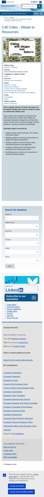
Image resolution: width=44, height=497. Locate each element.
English (6, 76)
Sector (7, 257)
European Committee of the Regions (18, 407)
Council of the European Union (16, 384)
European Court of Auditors (14, 396)
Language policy (10, 454)
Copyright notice (13, 307)
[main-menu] (41, 13)
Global (6, 99)
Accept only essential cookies (21, 492)
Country (8, 239)
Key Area (8, 231)
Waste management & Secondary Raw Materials (19, 92)
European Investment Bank (14, 411)
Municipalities (8, 97)
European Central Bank (13, 392)
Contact (10, 313)
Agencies (7, 430)
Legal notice (11, 305)
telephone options (19, 339)
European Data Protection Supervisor (18, 418)
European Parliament (12, 377)
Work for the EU (10, 447)
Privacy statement (14, 309)
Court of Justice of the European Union (19, 388)
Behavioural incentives (11, 87)
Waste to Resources (10, 103)
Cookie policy (12, 311)
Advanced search (36, 10)
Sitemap (10, 316)
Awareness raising (10, 85)
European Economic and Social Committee (20, 403)
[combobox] (22, 226)
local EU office (19, 346)
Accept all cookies (17, 486)
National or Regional (10, 67)
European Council (11, 380)
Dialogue (11, 17)
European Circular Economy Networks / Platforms (18, 19)
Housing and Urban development (14, 90)
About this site (12, 318)
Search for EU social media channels (18, 360)
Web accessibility (10, 457)
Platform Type (10, 222)
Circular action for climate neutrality (15, 89)
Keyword (8, 214)
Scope (7, 248)
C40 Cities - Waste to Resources (13, 20)
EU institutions (18, 434)
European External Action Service (17, 399)
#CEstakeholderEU (8, 6)
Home (5, 17)
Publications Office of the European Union (20, 426)
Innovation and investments (13, 80)
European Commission (13, 373)
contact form (23, 342)
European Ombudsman (13, 415)
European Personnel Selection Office (18, 422)
